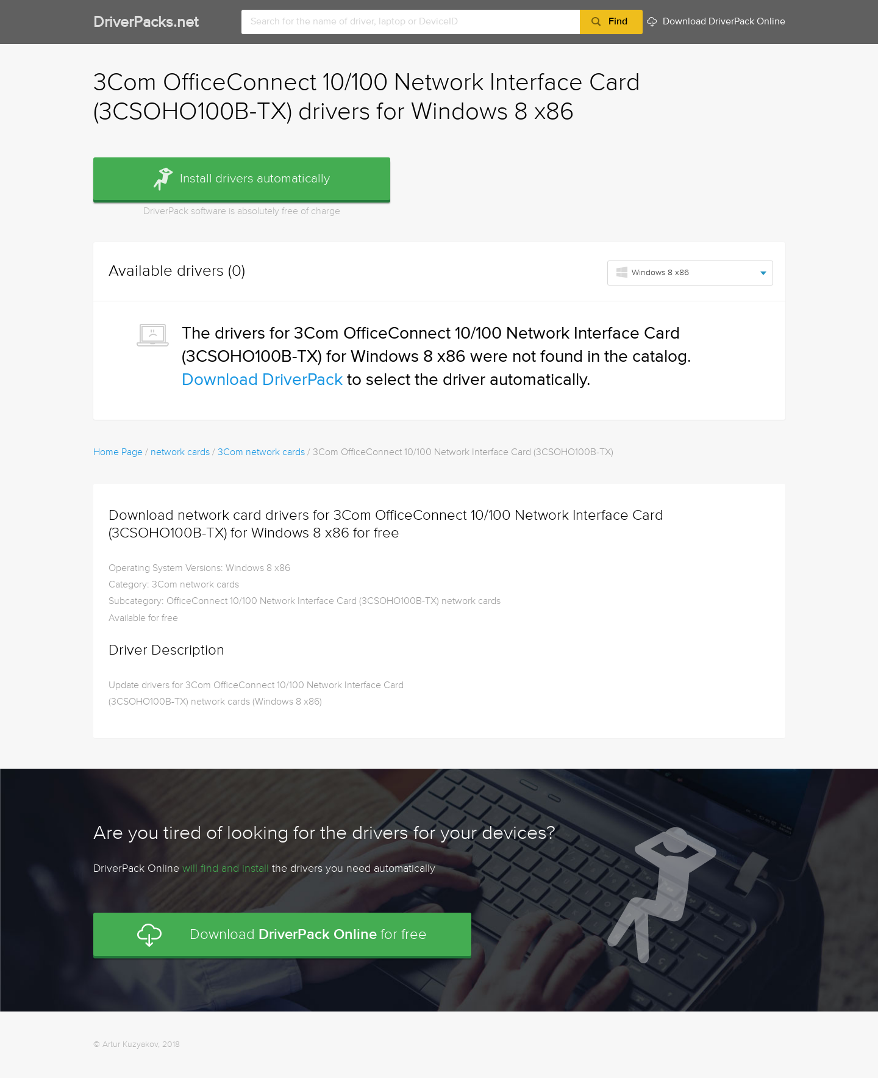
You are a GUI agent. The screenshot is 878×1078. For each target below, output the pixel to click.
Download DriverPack (262, 380)
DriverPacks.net (145, 23)
